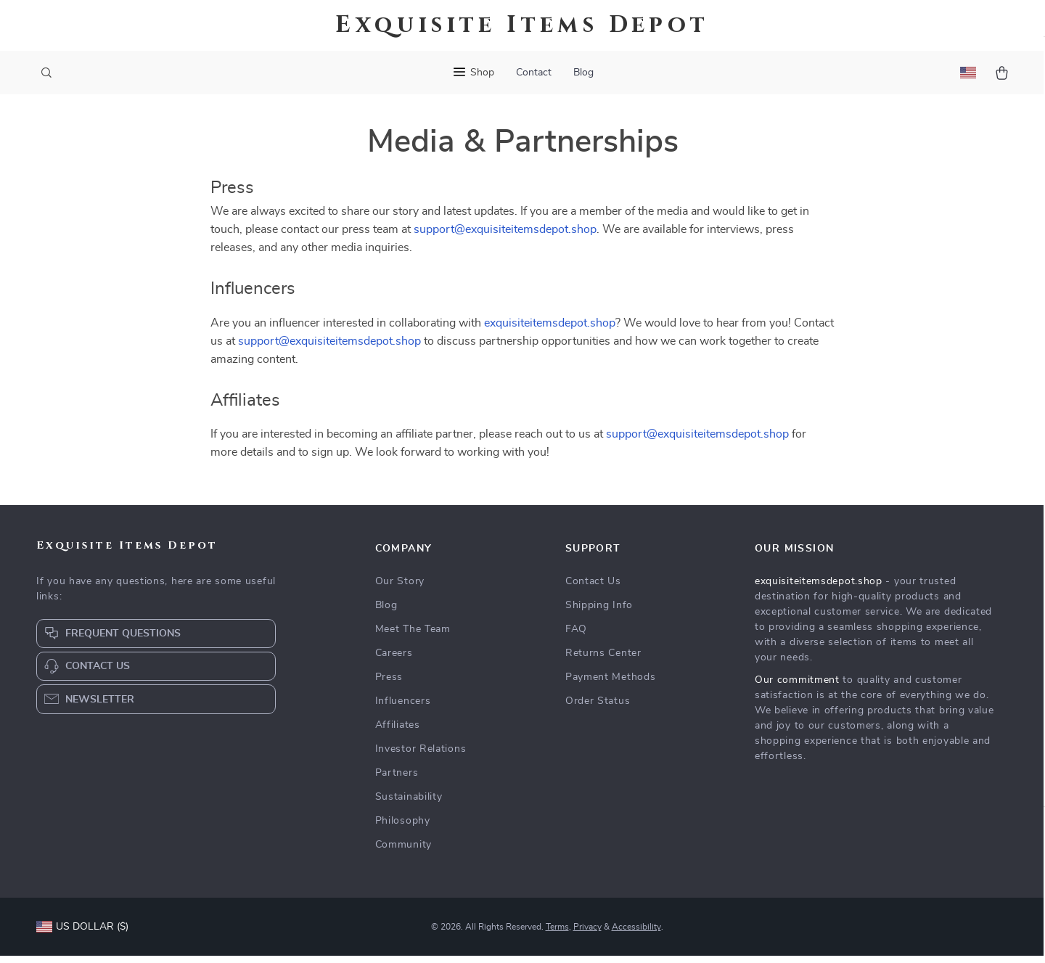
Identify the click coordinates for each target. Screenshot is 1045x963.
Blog (583, 72)
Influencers (403, 708)
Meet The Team (413, 636)
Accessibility (636, 934)
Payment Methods (610, 684)
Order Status (597, 708)
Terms (557, 934)
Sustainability (409, 804)
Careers (394, 660)
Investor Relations (421, 756)
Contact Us (593, 588)
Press (389, 684)
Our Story (400, 588)
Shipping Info (599, 612)
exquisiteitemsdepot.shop (549, 329)
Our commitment (797, 687)
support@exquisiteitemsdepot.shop (505, 236)
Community (403, 852)
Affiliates (397, 732)
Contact (534, 72)
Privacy (587, 934)
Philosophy (402, 828)
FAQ (576, 636)
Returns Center (603, 660)
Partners (397, 780)
